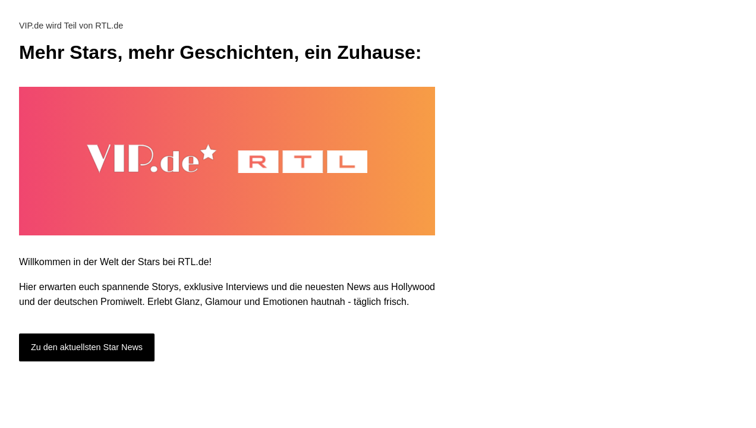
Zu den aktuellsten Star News (87, 347)
